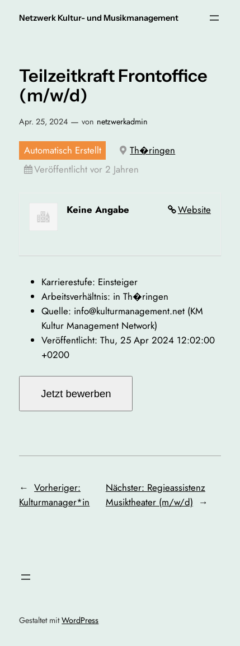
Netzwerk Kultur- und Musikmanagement (98, 18)
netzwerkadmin (122, 121)
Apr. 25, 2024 (43, 121)
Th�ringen (152, 150)
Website (194, 209)
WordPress (80, 620)
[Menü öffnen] (214, 18)
